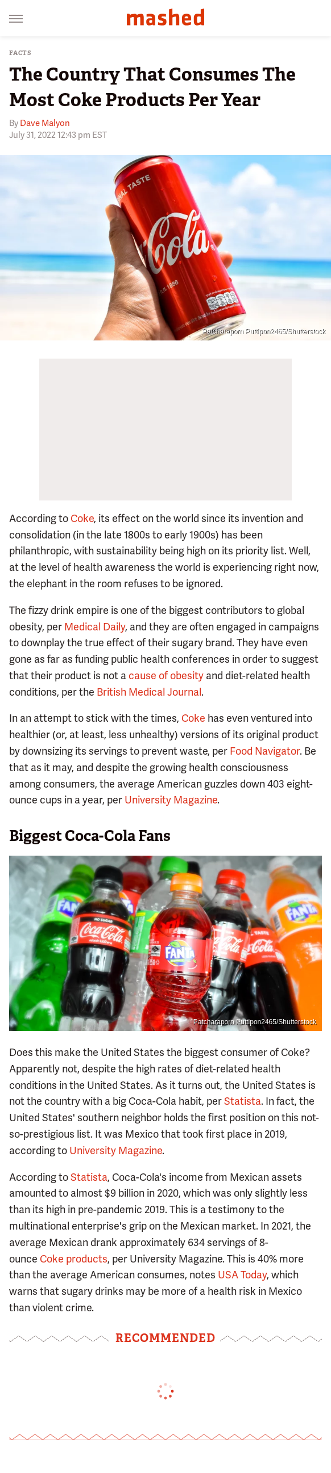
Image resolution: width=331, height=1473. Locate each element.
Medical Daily (94, 626)
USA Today (242, 1274)
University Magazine (171, 799)
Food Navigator (265, 750)
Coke (82, 518)
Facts (20, 53)
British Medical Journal (149, 691)
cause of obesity (166, 675)
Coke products (73, 1258)
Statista (242, 1101)
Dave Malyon (45, 123)
